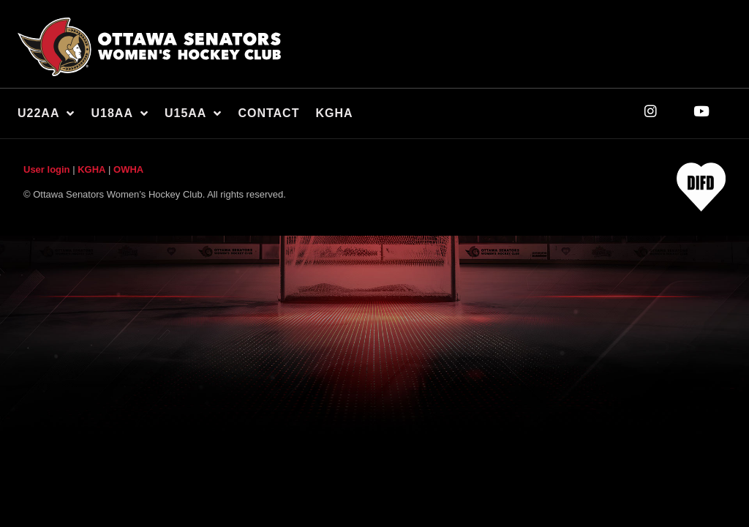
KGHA (334, 113)
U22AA (46, 113)
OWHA (128, 169)
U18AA (119, 113)
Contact (268, 113)
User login (46, 169)
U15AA (193, 113)
